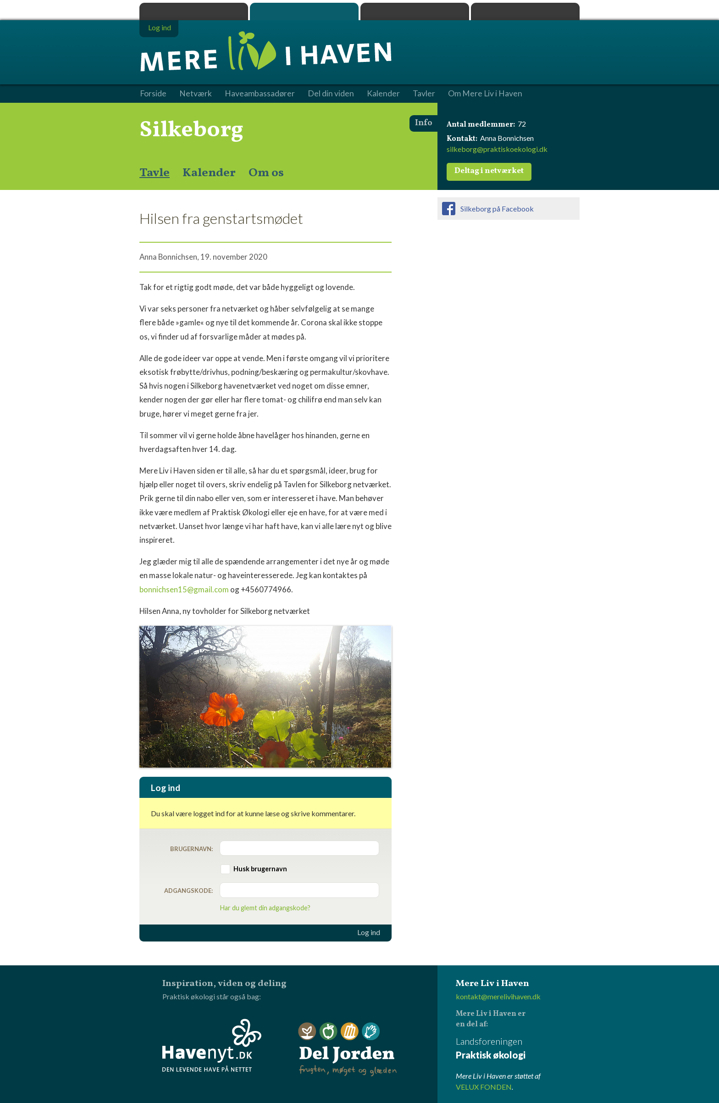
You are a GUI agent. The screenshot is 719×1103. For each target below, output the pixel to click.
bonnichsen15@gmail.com (184, 589)
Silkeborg (191, 130)
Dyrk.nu (414, 11)
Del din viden (331, 93)
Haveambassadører (260, 93)
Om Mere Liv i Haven (485, 93)
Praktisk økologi (193, 11)
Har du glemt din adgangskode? (265, 908)
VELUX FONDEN (484, 1086)
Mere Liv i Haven (304, 11)
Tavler (424, 93)
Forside (153, 93)
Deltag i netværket (489, 171)
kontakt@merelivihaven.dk (498, 996)
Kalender (209, 173)
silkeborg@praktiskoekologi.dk (497, 149)
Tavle (154, 173)
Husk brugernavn (260, 869)
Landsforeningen (518, 1049)
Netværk (195, 93)
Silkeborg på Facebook (497, 208)
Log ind (368, 932)
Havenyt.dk (525, 11)
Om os (266, 173)
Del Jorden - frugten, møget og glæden (347, 1049)
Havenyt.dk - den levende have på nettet (211, 1045)
